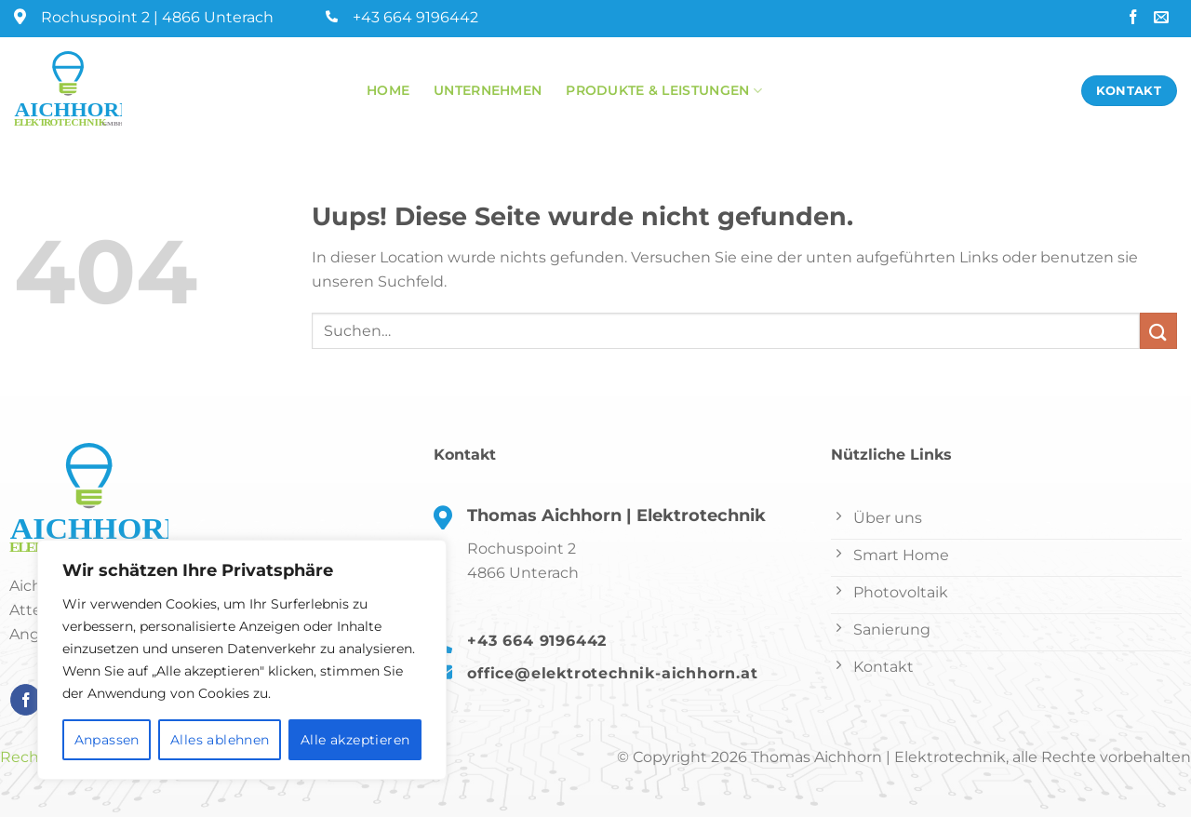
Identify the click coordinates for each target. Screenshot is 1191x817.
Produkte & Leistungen (664, 91)
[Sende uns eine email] (1163, 18)
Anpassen (107, 739)
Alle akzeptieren (355, 739)
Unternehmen (488, 90)
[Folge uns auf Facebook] (1135, 18)
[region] (242, 660)
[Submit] (1158, 331)
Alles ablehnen (220, 739)
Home (388, 90)
